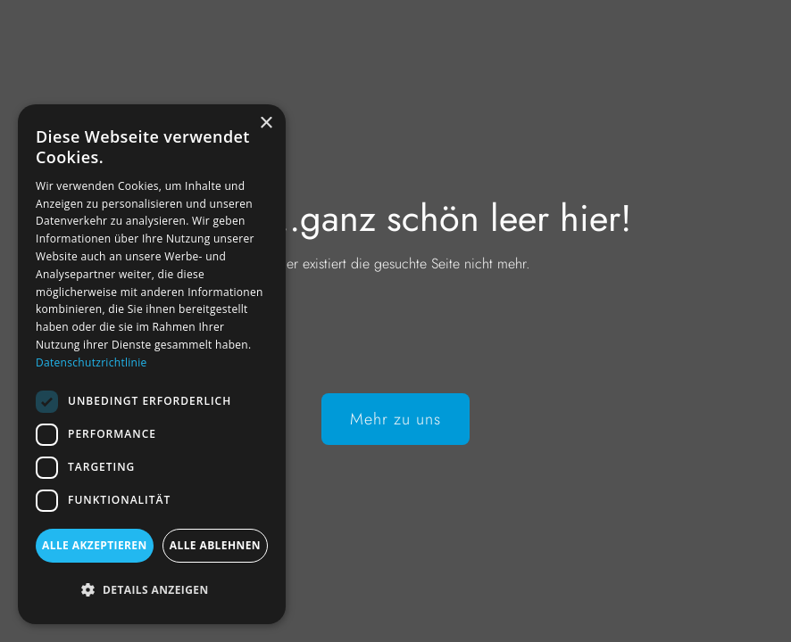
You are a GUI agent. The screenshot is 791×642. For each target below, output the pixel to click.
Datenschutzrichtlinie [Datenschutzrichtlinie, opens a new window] (91, 362)
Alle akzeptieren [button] (94, 545)
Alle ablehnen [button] (215, 545)
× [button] (265, 123)
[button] (152, 590)
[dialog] (152, 364)
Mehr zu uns (395, 419)
